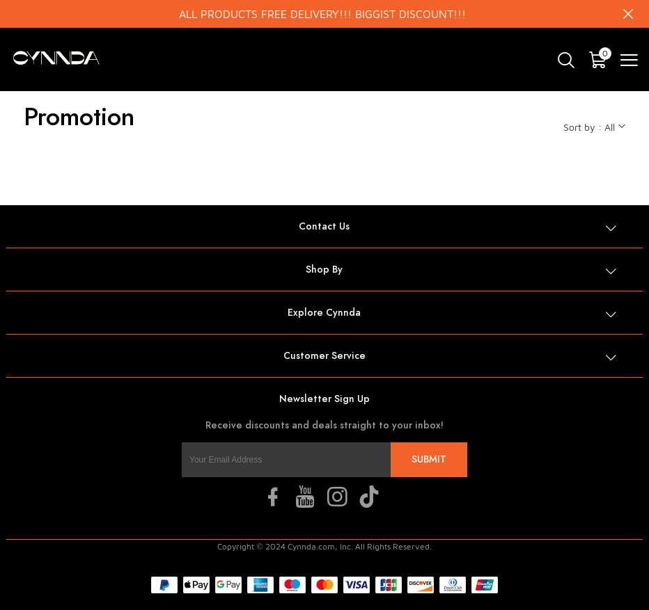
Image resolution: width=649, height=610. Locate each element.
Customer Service (324, 355)
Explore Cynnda (324, 312)
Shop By (324, 269)
